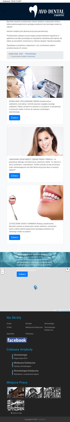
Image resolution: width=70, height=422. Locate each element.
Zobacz (14, 117)
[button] (67, 269)
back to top (16, 413)
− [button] (2, 272)
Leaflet (57, 310)
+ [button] (2, 269)
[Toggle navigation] (5, 11)
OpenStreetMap (65, 310)
